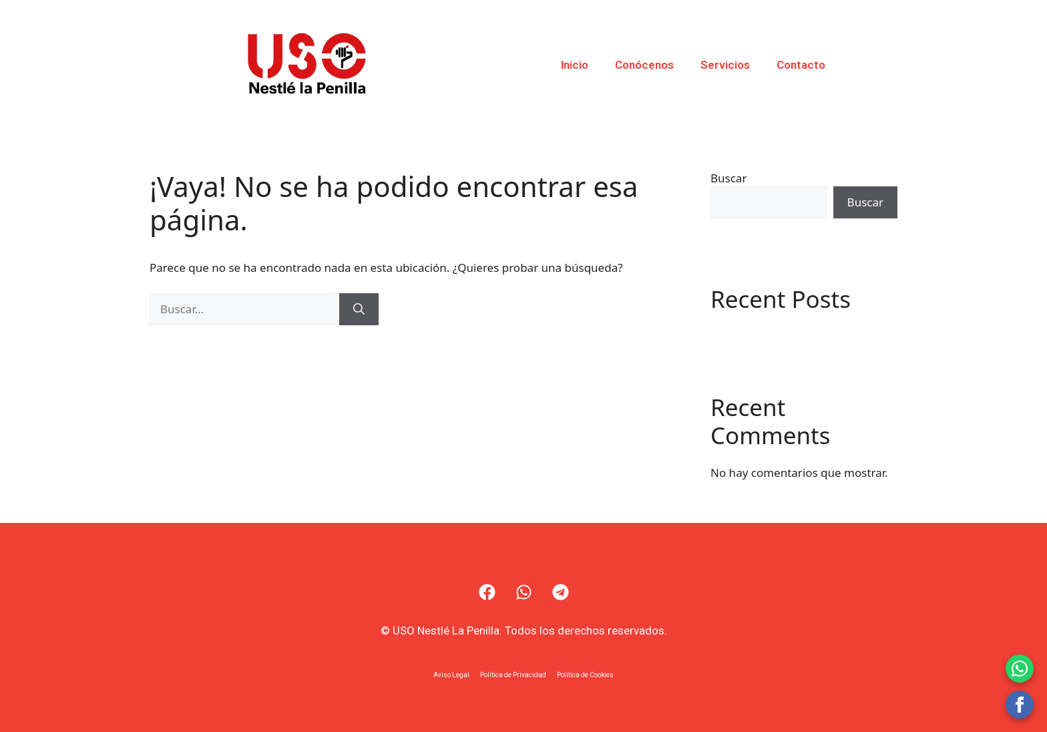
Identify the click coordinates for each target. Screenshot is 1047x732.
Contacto (801, 64)
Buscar (728, 178)
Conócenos (644, 64)
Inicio (574, 64)
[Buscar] (359, 309)
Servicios (725, 64)
